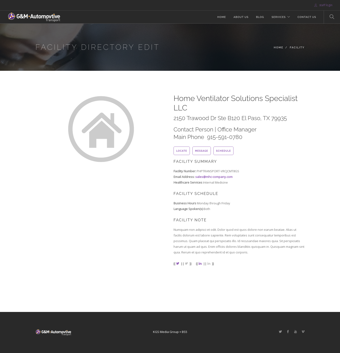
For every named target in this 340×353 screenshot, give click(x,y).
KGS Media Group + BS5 (170, 332)
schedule (223, 150)
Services (279, 17)
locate (181, 150)
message (201, 150)
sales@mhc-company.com (214, 177)
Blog (260, 17)
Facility (297, 47)
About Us (241, 17)
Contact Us (307, 17)
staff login (323, 5)
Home (221, 17)
